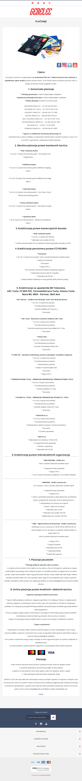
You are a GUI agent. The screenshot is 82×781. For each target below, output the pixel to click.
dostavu (35, 84)
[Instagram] (41, 724)
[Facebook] (36, 724)
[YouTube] (46, 724)
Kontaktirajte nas (61, 689)
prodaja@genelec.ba (59, 581)
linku (54, 84)
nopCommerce (45, 775)
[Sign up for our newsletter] (38, 717)
